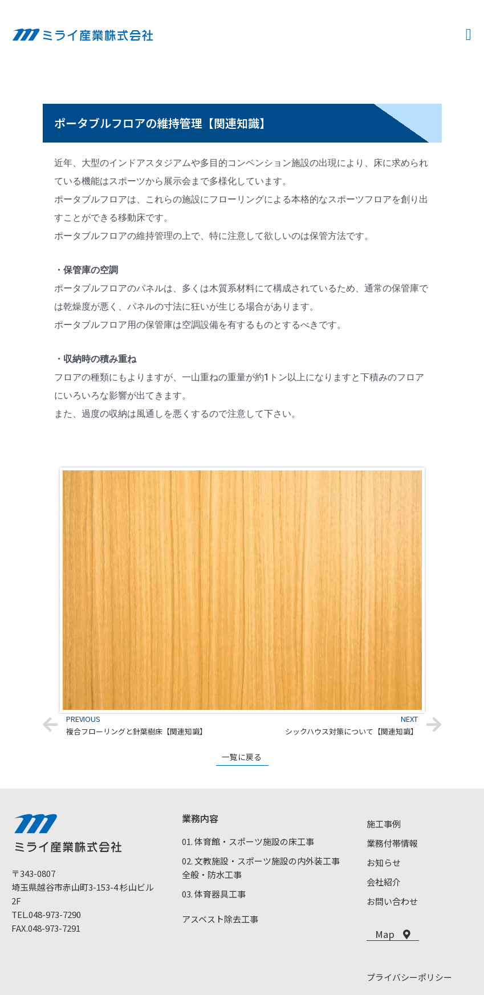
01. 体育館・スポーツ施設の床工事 (248, 841)
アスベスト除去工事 (220, 919)
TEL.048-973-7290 (46, 914)
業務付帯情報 (392, 843)
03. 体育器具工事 (214, 894)
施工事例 (384, 824)
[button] (468, 35)
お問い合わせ (392, 901)
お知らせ (384, 862)
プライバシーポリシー (409, 978)
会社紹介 (384, 882)
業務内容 (200, 818)
